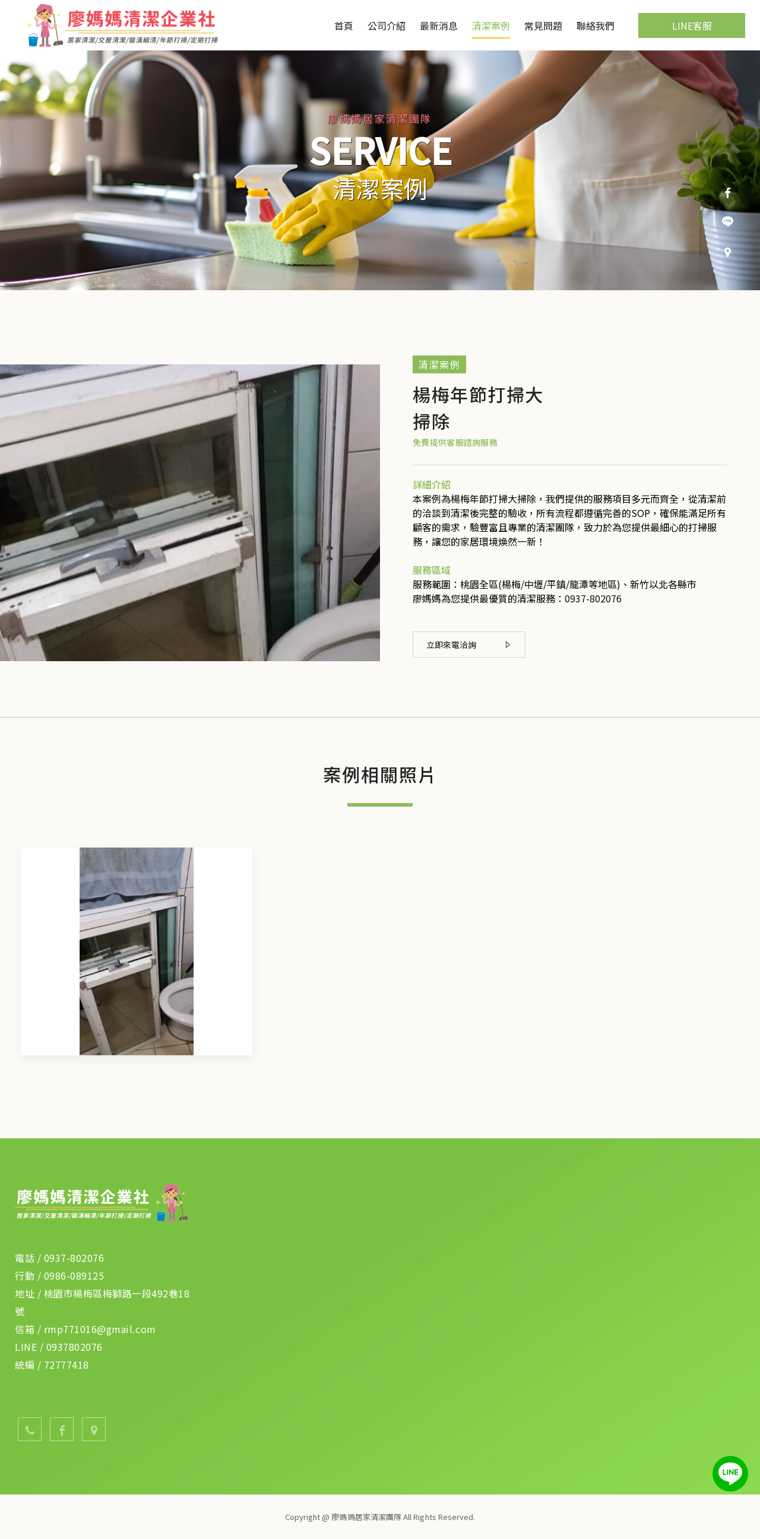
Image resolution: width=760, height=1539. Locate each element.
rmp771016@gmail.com (100, 1329)
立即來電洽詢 (468, 644)
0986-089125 (74, 1275)
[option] (380, 170)
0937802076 (74, 1347)
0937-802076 (593, 598)
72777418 (66, 1364)
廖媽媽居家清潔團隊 (126, 25)
